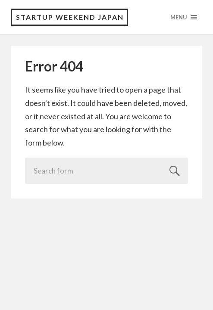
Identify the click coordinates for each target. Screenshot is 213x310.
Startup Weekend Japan (70, 17)
